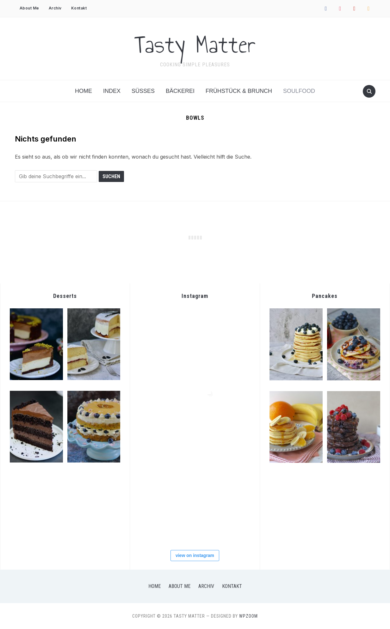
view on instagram (195, 555)
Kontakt (79, 8)
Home (83, 91)
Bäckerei (180, 91)
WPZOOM (248, 616)
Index (112, 91)
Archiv (55, 8)
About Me (29, 8)
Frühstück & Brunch (239, 91)
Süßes (143, 91)
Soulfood (299, 91)
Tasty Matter (195, 44)
